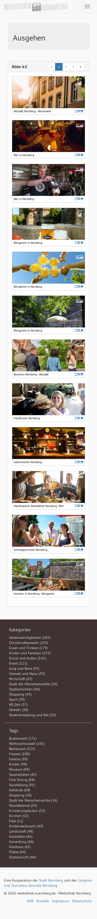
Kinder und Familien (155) (30, 653)
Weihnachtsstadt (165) (26, 743)
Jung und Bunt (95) (24, 668)
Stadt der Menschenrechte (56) (33, 684)
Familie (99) (18, 759)
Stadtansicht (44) (22, 857)
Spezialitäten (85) (23, 774)
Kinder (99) (18, 764)
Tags (13, 730)
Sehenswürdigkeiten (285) (29, 637)
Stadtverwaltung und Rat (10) (32, 715)
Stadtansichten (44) (24, 689)
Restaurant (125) (22, 748)
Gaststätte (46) (20, 836)
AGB (30, 901)
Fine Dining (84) (22, 779)
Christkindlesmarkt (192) (28, 642)
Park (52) (16, 821)
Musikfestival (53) (23, 805)
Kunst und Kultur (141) (27, 658)
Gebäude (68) (19, 790)
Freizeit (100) (19, 754)
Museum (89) (19, 769)
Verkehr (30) (18, 709)
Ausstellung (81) (22, 785)
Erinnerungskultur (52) (27, 810)
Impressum (60, 901)
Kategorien (20, 630)
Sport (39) (17, 699)
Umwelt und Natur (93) (27, 673)
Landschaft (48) (21, 831)
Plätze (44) (17, 852)
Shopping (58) (20, 795)
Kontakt (42, 901)
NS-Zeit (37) (18, 704)
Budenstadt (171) (22, 738)
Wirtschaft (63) (20, 678)
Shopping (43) (20, 694)
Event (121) (18, 663)
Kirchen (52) (18, 815)
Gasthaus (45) (20, 846)
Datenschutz (82, 901)
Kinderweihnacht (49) (26, 826)
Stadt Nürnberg (51, 880)
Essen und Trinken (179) (28, 648)
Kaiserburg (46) (21, 841)
